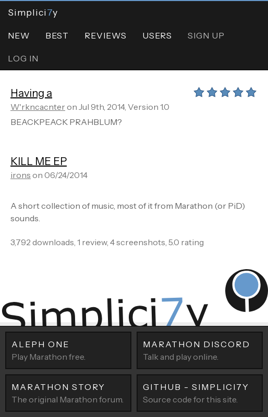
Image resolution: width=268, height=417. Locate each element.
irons (20, 175)
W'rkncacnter (37, 107)
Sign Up (206, 35)
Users (157, 35)
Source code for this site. (200, 393)
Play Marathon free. (68, 350)
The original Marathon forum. (68, 393)
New (19, 35)
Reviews (105, 35)
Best (57, 35)
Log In (23, 58)
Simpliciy (33, 12)
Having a (31, 93)
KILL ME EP (38, 161)
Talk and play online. (200, 350)
